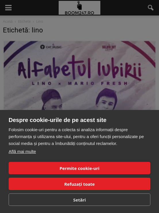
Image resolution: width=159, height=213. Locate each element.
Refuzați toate (79, 184)
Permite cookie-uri (79, 168)
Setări (79, 200)
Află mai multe (22, 151)
